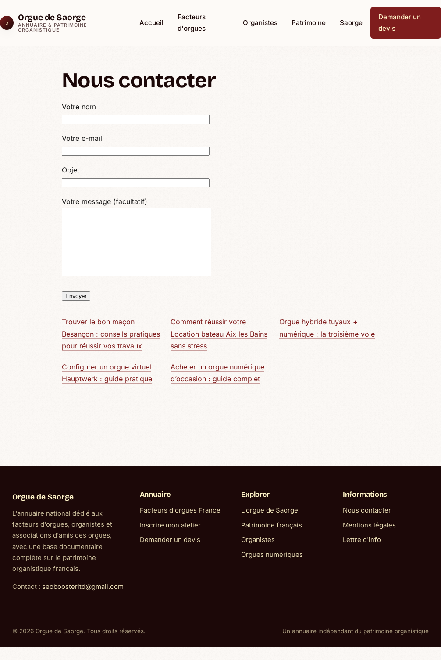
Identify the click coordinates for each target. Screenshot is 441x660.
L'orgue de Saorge (269, 523)
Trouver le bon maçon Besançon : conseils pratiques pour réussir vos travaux (111, 346)
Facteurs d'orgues (192, 22)
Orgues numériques (272, 568)
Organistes (260, 22)
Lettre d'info (362, 553)
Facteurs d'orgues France (180, 523)
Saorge (351, 22)
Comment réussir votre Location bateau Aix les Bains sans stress (219, 346)
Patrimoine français (271, 538)
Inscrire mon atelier (170, 538)
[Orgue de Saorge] (63, 22)
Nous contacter (367, 523)
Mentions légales (369, 538)
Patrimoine (309, 22)
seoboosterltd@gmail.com (83, 600)
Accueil (151, 22)
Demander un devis (399, 22)
